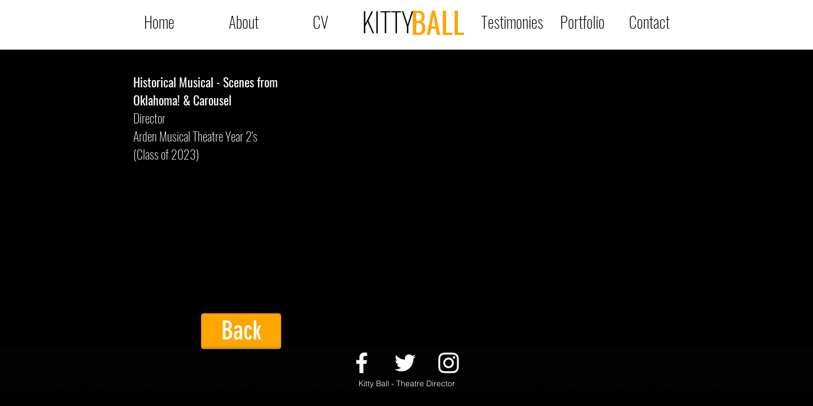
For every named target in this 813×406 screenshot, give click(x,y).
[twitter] (405, 363)
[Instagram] (448, 363)
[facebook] (361, 363)
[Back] (241, 331)
